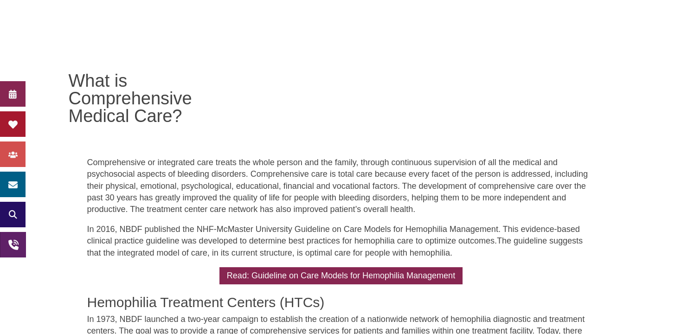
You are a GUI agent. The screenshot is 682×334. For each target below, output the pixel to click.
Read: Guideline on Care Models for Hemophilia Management (341, 275)
